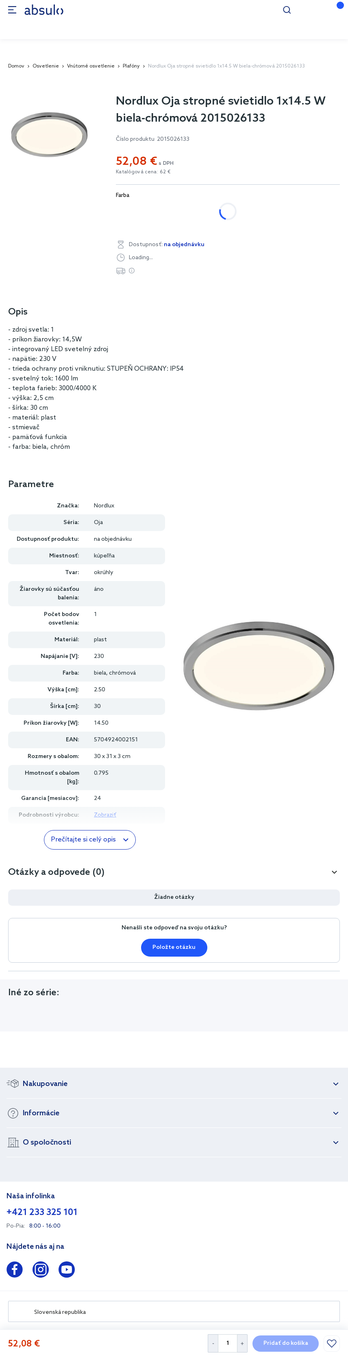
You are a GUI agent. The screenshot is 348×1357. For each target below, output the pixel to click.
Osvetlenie (46, 66)
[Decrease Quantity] (213, 1343)
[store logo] (43, 9)
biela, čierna (207, 211)
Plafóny (131, 66)
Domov (16, 66)
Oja (98, 522)
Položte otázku (174, 947)
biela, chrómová (146, 211)
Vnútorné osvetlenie (91, 66)
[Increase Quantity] (242, 1343)
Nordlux (104, 506)
